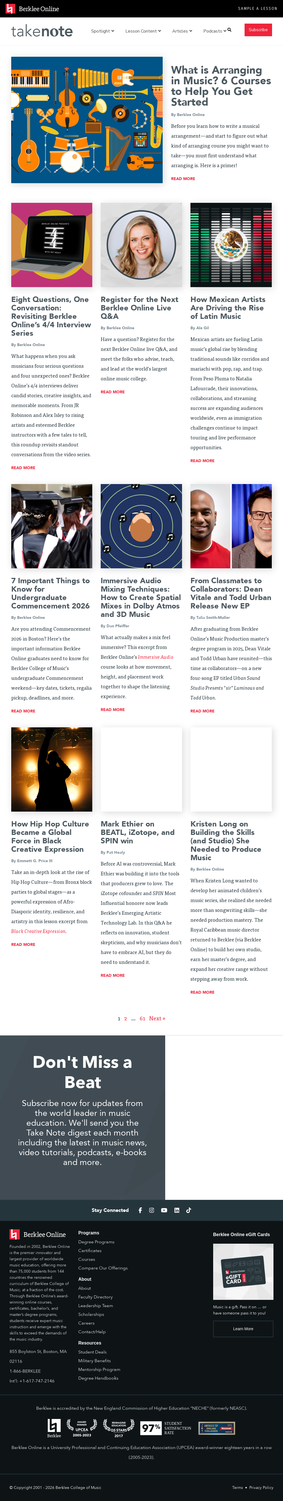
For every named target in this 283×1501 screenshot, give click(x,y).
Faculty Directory (95, 1297)
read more (183, 178)
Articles (182, 31)
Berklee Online (191, 114)
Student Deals (92, 1352)
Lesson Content (143, 31)
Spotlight (102, 31)
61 (142, 1019)
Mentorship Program (99, 1369)
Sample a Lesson (257, 8)
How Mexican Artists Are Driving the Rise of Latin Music (228, 308)
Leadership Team (95, 1306)
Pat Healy (116, 852)
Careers (86, 1323)
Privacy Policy (261, 1487)
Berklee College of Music (78, 1487)
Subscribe (258, 30)
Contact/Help (92, 1332)
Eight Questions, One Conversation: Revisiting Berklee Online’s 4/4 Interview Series (51, 316)
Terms (237, 1487)
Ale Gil (202, 328)
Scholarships (91, 1314)
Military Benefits (94, 1361)
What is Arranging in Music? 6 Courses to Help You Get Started (221, 86)
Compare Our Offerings (103, 1268)
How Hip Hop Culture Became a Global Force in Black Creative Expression (50, 837)
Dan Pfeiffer (118, 626)
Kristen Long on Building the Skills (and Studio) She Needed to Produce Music (225, 841)
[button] (229, 30)
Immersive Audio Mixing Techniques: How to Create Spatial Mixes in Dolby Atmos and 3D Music (141, 598)
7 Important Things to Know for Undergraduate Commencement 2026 (50, 593)
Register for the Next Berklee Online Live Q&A (139, 308)
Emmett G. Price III (34, 861)
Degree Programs (96, 1242)
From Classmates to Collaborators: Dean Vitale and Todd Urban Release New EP (231, 593)
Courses (86, 1259)
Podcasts (214, 31)
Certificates (90, 1251)
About (84, 1288)
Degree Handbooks (98, 1378)
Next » (157, 1019)
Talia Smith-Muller (213, 617)
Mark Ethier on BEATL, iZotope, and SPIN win (138, 832)
